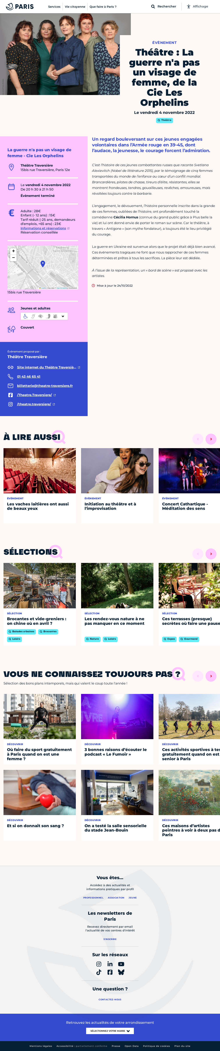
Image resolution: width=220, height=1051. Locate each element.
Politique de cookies (156, 1046)
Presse (116, 1046)
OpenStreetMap (62, 288)
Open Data (132, 1046)
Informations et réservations (43, 228)
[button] (43, 264)
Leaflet (42, 288)
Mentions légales (41, 1046)
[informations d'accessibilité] (44, 316)
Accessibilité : (82, 1046)
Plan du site (182, 1046)
